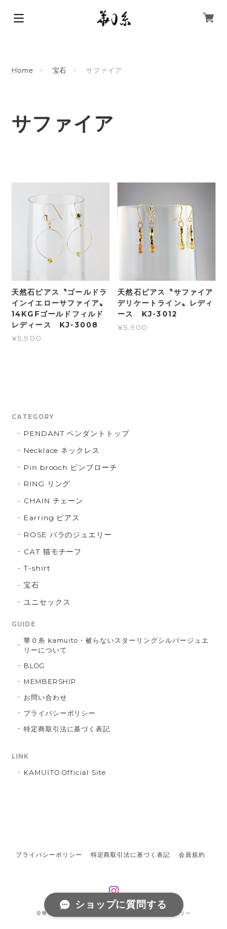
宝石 (60, 70)
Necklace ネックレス (62, 450)
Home (22, 70)
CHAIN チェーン (54, 500)
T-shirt (37, 567)
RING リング (47, 483)
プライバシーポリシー (60, 713)
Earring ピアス (52, 517)
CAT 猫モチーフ (53, 551)
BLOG (34, 666)
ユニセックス (47, 601)
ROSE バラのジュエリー (68, 534)
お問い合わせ (45, 697)
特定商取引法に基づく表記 (67, 729)
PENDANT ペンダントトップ (77, 433)
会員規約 (192, 854)
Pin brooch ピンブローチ (70, 467)
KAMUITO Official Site (65, 772)
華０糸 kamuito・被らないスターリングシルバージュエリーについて (116, 645)
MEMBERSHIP (50, 681)
